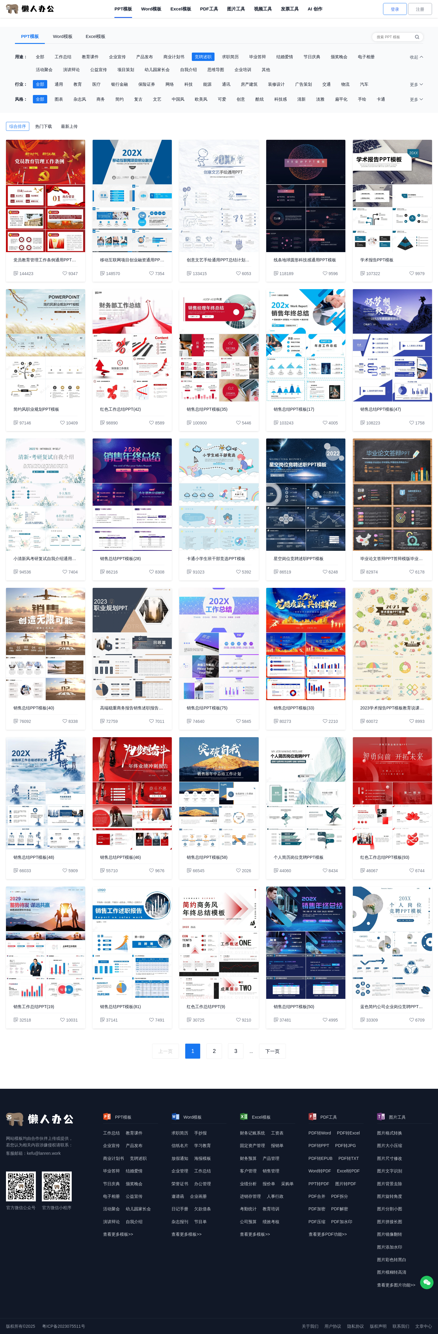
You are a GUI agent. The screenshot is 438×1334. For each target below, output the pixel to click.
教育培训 (271, 1208)
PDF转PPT (319, 1145)
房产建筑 (249, 84)
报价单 (269, 1183)
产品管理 (271, 1158)
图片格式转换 (389, 1133)
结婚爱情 (284, 56)
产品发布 (144, 56)
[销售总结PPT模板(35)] (218, 345)
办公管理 (202, 1183)
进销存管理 (250, 1196)
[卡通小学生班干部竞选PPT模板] (218, 494)
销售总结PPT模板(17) (294, 409)
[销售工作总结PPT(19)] (45, 943)
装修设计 (276, 84)
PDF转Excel (348, 1133)
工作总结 (63, 56)
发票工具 (290, 8)
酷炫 (259, 99)
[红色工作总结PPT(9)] (218, 943)
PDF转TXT (349, 1158)
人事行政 (275, 1196)
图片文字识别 (389, 1171)
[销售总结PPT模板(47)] (392, 345)
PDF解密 (339, 1208)
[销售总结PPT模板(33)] (305, 644)
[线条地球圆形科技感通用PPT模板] (305, 196)
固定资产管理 (252, 1145)
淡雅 (320, 99)
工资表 (277, 1133)
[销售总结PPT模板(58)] (218, 793)
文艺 (157, 99)
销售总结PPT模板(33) (294, 708)
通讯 (226, 84)
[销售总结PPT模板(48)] (45, 793)
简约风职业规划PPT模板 (36, 409)
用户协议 (332, 1326)
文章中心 (423, 1326)
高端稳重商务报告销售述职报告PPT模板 (132, 708)
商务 (101, 99)
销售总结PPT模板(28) (120, 558)
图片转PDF (345, 1183)
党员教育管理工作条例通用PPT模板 (45, 259)
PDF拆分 (339, 1196)
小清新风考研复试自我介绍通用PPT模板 (45, 558)
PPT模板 (123, 8)
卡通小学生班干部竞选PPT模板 (216, 558)
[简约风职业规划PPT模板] (45, 345)
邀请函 (177, 1196)
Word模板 (151, 8)
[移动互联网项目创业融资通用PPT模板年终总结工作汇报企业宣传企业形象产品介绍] (132, 196)
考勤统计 (248, 1208)
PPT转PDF (319, 1183)
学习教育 (202, 1145)
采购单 (287, 1183)
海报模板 (202, 1158)
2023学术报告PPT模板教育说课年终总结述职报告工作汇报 (392, 708)
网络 (170, 84)
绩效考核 (271, 1221)
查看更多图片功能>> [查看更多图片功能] (396, 1285)
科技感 (280, 99)
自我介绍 (188, 69)
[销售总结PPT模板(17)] (305, 345)
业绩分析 (248, 1183)
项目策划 (125, 69)
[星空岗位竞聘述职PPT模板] (305, 494)
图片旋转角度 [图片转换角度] (389, 1196)
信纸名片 (179, 1145)
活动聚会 (44, 69)
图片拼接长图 (389, 1221)
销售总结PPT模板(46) (120, 857)
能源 (207, 84)
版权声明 (378, 1326)
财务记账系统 (252, 1133)
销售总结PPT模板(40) (33, 708)
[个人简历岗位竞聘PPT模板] (305, 793)
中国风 (178, 99)
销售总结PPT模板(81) (120, 1006)
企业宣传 (117, 56)
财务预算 (248, 1158)
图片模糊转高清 (391, 1272)
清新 (301, 99)
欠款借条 (202, 1208)
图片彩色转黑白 (391, 1259)
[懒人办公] (30, 8)
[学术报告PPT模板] (392, 196)
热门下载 (43, 126)
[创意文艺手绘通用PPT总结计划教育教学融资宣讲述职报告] (218, 196)
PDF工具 (209, 8)
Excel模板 (180, 8)
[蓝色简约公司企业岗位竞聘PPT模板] (392, 943)
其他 (266, 69)
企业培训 (243, 69)
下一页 (272, 1051)
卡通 (381, 99)
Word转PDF (320, 1171)
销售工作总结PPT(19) (33, 1006)
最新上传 (69, 126)
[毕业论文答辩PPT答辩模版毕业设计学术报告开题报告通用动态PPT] (392, 494)
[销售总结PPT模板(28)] (132, 494)
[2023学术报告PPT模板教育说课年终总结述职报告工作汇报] (392, 644)
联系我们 (401, 1326)
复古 (138, 99)
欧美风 (201, 99)
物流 (345, 84)
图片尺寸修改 (389, 1158)
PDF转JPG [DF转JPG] (345, 1145)
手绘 (362, 99)
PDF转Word (320, 1133)
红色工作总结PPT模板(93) (384, 857)
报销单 (277, 1145)
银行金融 (119, 84)
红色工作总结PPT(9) (206, 1006)
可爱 (222, 99)
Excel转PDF (348, 1171)
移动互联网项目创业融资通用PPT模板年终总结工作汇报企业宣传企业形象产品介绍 (132, 259)
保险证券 (146, 84)
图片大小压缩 (389, 1145)
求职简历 (230, 56)
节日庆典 (312, 56)
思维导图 (215, 69)
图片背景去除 (389, 1183)
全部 (40, 56)
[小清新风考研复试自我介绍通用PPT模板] (45, 494)
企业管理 (179, 1171)
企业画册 (198, 1196)
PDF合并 (317, 1196)
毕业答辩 (257, 56)
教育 (77, 84)
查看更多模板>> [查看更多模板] (118, 1234)
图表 (59, 99)
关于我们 (310, 1326)
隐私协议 (355, 1326)
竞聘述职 (203, 56)
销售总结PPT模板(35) (207, 409)
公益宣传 (98, 69)
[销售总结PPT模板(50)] (305, 943)
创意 (241, 99)
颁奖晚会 (339, 56)
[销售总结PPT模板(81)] (132, 943)
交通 (326, 84)
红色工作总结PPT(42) (120, 409)
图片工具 (236, 8)
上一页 (165, 1051)
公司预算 (248, 1221)
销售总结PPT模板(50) (294, 1006)
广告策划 (303, 84)
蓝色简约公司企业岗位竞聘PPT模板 (392, 1006)
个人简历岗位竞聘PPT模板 (299, 857)
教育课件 (90, 56)
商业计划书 (173, 56)
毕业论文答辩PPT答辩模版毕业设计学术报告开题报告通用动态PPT (392, 558)
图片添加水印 (389, 1247)
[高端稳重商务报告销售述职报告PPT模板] (132, 644)
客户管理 (248, 1171)
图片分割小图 (389, 1208)
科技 (188, 84)
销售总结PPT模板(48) (33, 857)
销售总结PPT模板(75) (207, 708)
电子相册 (366, 56)
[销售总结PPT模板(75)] (218, 644)
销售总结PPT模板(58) (207, 857)
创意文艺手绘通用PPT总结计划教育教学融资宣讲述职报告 (219, 259)
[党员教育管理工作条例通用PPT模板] (45, 196)
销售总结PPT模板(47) (380, 409)
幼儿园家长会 (157, 69)
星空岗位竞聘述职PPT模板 (299, 558)
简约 (119, 99)
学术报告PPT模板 (376, 259)
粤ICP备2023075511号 (63, 1326)
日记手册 (179, 1208)
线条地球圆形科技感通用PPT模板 (305, 259)
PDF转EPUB (321, 1158)
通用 (59, 84)
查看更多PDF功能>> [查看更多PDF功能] (328, 1234)
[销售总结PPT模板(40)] (45, 644)
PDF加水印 (341, 1221)
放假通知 (179, 1158)
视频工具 (263, 8)
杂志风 (79, 99)
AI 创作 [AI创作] (315, 8)
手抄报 (200, 1133)
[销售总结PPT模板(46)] (132, 793)
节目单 (200, 1221)
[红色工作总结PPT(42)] (132, 345)
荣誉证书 (179, 1183)
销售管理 (271, 1171)
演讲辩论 (71, 69)
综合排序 (17, 126)
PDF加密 (317, 1208)
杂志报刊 (179, 1221)
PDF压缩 (317, 1221)
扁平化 (341, 99)
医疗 (96, 84)
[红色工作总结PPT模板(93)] (392, 793)
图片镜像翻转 (389, 1234)
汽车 (364, 84)
